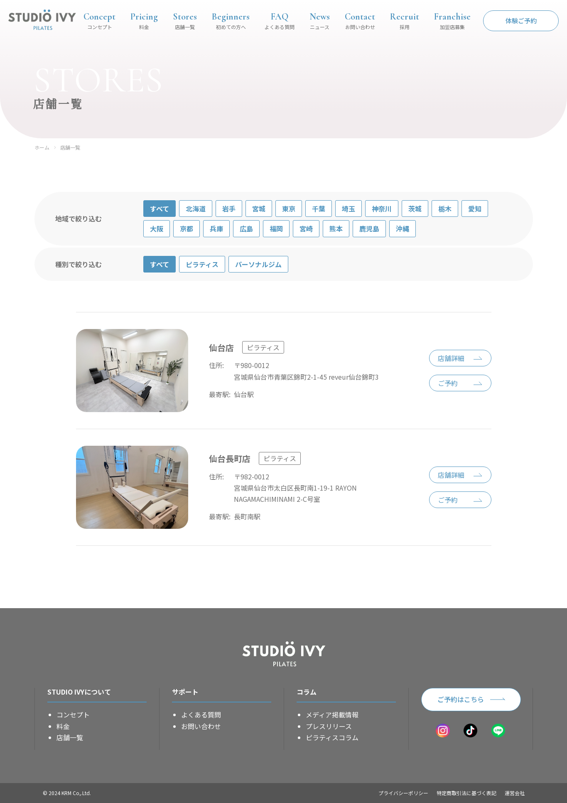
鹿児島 (369, 228)
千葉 (318, 209)
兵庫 (216, 228)
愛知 (474, 209)
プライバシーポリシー (403, 792)
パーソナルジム (258, 264)
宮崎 (306, 228)
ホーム (41, 147)
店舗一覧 (70, 147)
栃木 (445, 209)
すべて (159, 209)
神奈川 (382, 209)
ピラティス (202, 264)
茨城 (415, 209)
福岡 (276, 228)
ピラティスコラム (332, 737)
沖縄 (402, 228)
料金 (63, 726)
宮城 (258, 209)
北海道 (196, 209)
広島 (246, 228)
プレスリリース (329, 726)
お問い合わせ (201, 726)
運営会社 (515, 792)
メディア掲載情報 (332, 715)
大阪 (156, 228)
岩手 (229, 209)
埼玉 (348, 209)
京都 (186, 228)
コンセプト (73, 715)
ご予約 (448, 383)
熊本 (336, 228)
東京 (288, 209)
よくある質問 (201, 715)
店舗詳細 (451, 358)
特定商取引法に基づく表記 (466, 792)
